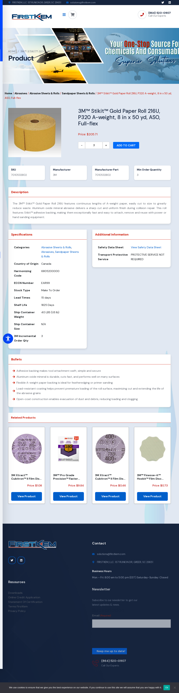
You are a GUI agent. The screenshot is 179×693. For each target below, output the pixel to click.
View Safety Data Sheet (146, 247)
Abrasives (21, 93)
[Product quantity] (94, 145)
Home (12, 51)
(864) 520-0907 (159, 13)
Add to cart (126, 145)
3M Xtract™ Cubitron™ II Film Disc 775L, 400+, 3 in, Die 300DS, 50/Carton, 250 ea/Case (110, 477)
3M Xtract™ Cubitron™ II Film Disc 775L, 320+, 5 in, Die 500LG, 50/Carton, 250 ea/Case (26, 477)
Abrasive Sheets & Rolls (44, 93)
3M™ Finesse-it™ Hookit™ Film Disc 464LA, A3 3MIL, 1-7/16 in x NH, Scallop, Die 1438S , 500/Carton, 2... (152, 477)
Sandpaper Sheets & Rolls (78, 93)
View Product (26, 496)
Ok (166, 687)
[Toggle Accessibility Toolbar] (8, 338)
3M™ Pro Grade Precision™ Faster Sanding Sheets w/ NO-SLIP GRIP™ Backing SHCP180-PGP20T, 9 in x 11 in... (67, 477)
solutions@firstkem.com (82, 2)
